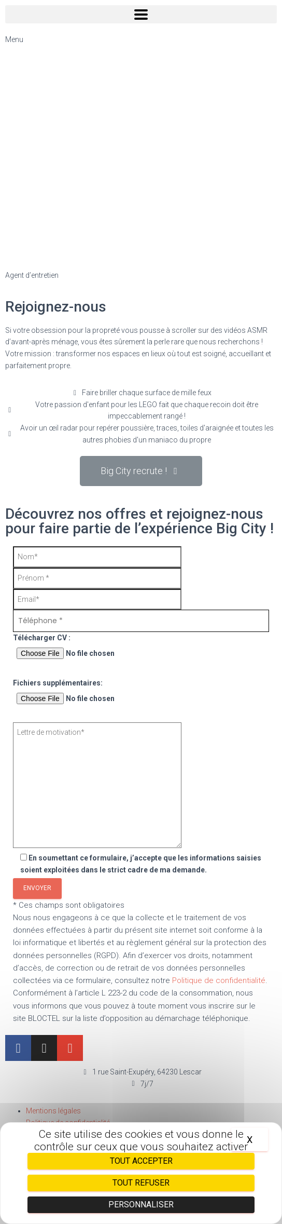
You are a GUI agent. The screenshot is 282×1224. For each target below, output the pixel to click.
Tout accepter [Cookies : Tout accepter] (141, 1161)
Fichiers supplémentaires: (141, 693)
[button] (141, 471)
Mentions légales (53, 1111)
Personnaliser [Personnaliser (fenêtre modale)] (141, 1204)
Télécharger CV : (141, 648)
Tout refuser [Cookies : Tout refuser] (141, 1183)
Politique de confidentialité (218, 980)
